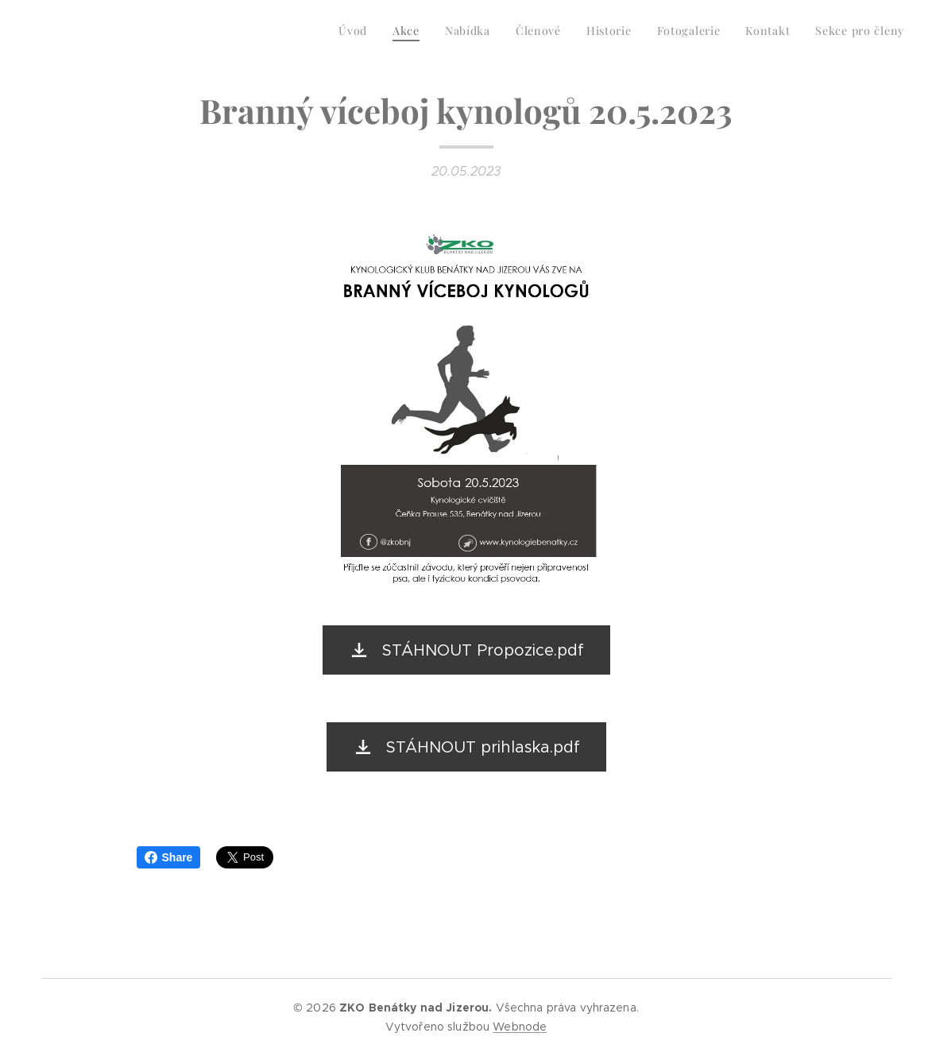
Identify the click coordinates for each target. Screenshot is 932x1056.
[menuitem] (730, 32)
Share (169, 857)
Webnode (520, 1026)
